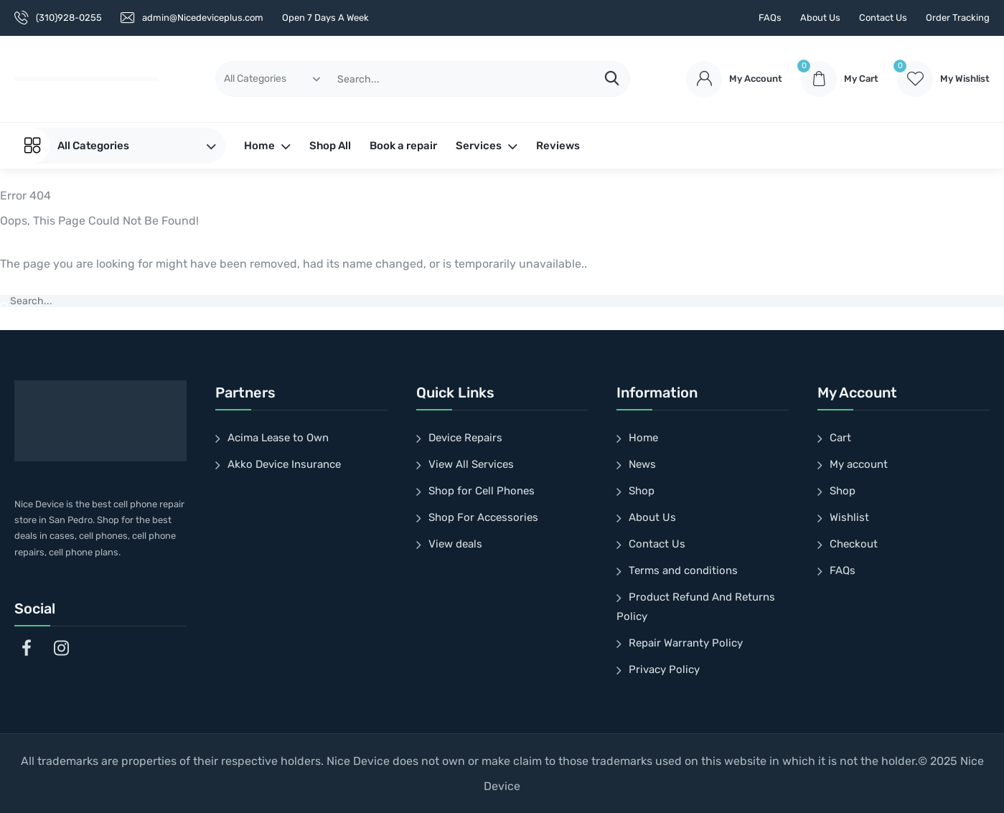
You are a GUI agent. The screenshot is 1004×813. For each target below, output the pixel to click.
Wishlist (849, 517)
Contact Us (883, 17)
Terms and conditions (683, 570)
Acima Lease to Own (278, 437)
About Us (820, 17)
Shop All (330, 145)
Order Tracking (958, 17)
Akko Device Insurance (284, 464)
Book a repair (403, 145)
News (642, 464)
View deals (455, 543)
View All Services (471, 464)
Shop (642, 490)
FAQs (770, 17)
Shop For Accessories (483, 517)
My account (859, 464)
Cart (840, 437)
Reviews (558, 145)
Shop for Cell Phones (481, 490)
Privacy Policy (664, 669)
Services (486, 146)
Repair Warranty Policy (686, 642)
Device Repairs (465, 437)
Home (267, 146)
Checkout (854, 543)
